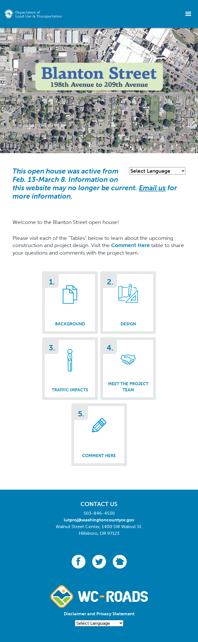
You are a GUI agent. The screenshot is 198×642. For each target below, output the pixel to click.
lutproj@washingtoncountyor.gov (99, 520)
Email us (152, 188)
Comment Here (130, 245)
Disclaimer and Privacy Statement (99, 613)
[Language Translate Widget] (157, 171)
